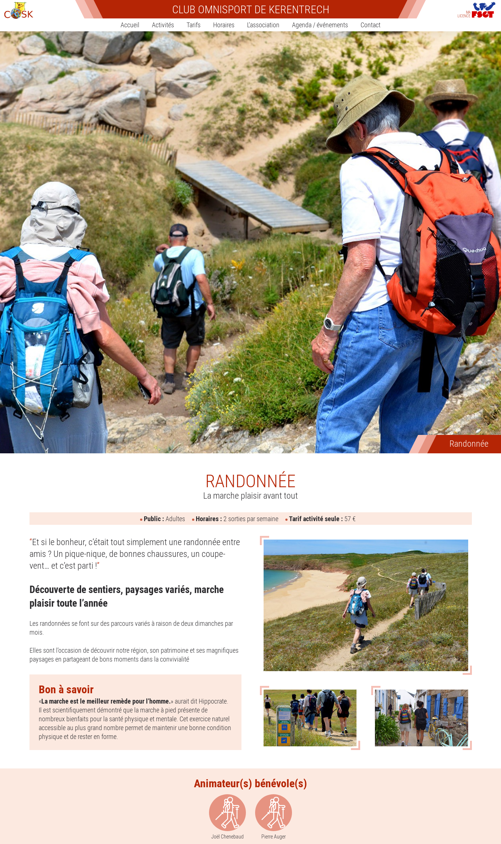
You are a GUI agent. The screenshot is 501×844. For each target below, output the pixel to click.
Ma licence (463, 14)
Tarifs (194, 24)
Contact (370, 24)
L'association (263, 24)
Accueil (130, 24)
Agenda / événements (320, 24)
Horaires (223, 24)
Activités (163, 24)
